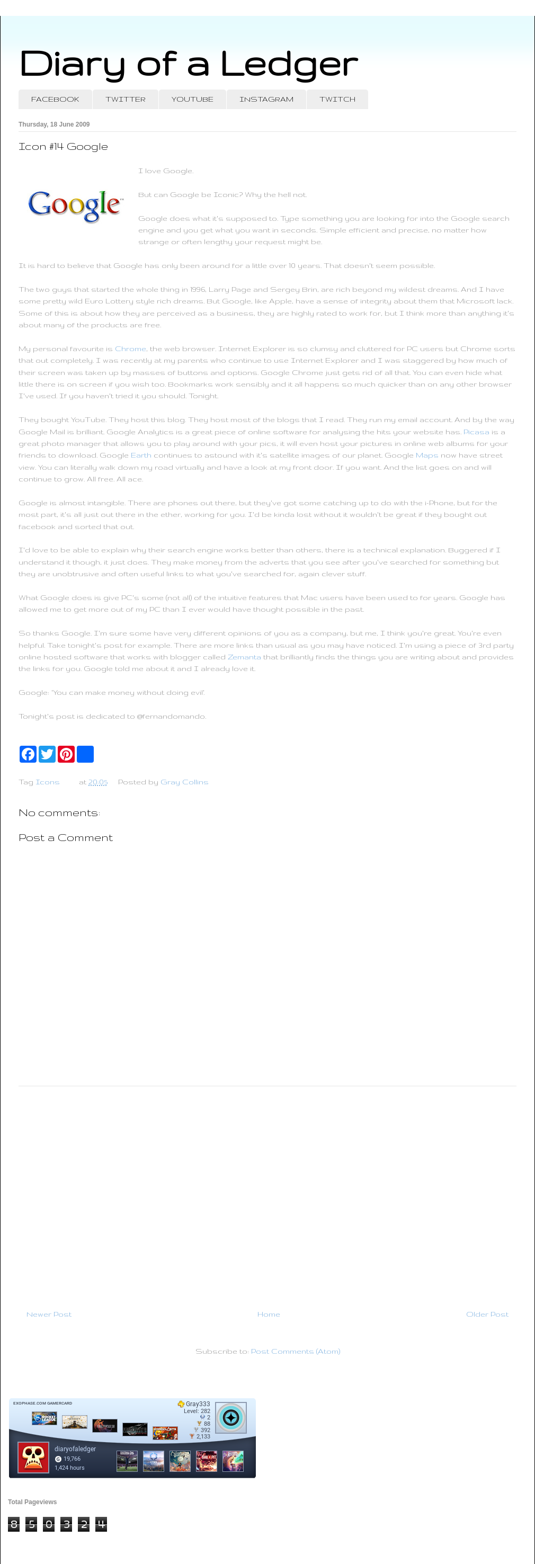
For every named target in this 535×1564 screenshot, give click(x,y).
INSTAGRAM (266, 99)
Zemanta (244, 657)
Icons (47, 781)
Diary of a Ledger (188, 62)
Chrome (130, 348)
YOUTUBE (192, 99)
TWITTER (125, 99)
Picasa (476, 431)
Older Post (487, 1314)
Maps (427, 455)
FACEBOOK (55, 99)
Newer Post (49, 1314)
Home (268, 1314)
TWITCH (337, 99)
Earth (141, 455)
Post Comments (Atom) (295, 1351)
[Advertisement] (267, 1193)
